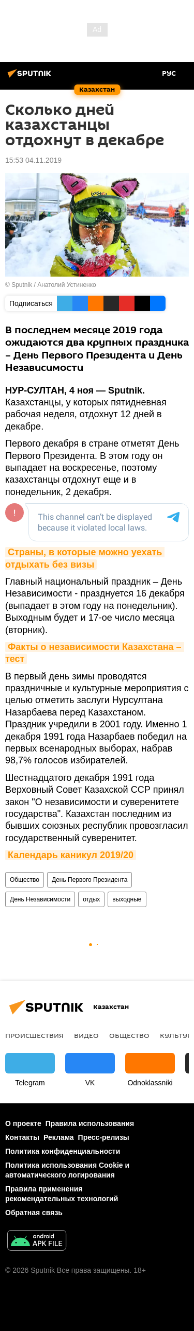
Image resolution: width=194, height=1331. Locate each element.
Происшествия (34, 1035)
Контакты (22, 1137)
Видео (86, 1035)
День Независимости (40, 899)
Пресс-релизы (103, 1137)
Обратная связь (34, 1212)
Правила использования (90, 1123)
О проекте (23, 1123)
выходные (126, 899)
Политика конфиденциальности (62, 1151)
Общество (24, 879)
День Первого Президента (89, 879)
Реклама (58, 1137)
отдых (91, 899)
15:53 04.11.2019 (33, 160)
